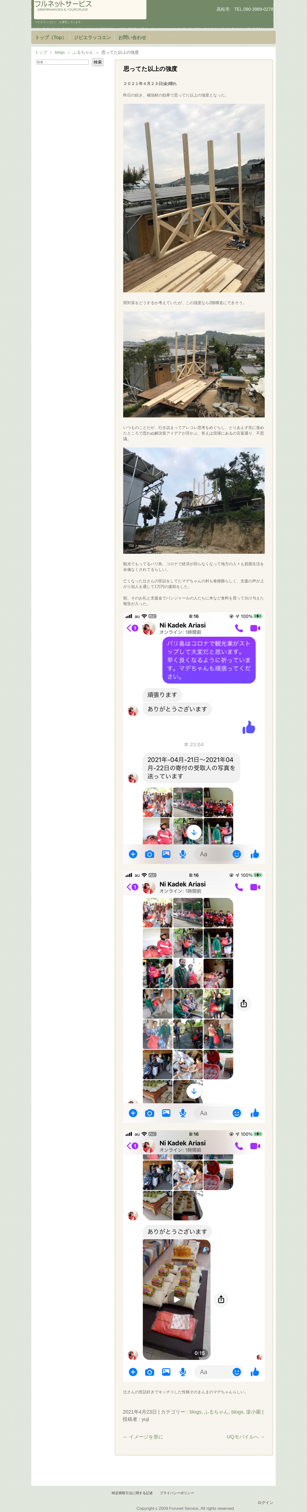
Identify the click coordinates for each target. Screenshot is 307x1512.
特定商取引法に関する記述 (132, 1493)
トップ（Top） (50, 37)
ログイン (265, 1502)
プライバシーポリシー (177, 1493)
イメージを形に (143, 1436)
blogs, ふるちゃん (209, 1412)
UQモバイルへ (246, 1436)
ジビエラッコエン (92, 37)
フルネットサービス (90, 9)
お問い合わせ (132, 37)
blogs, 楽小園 (246, 1412)
